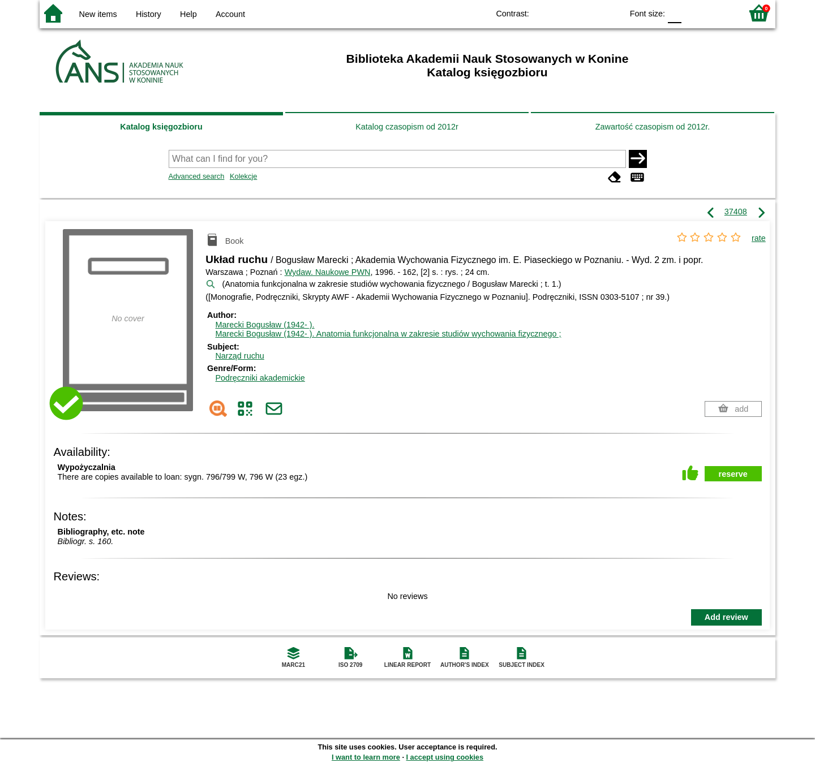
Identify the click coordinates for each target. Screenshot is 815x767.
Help (188, 14)
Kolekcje (243, 176)
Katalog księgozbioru (161, 126)
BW (564, 13)
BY (610, 13)
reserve (733, 474)
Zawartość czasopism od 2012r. (652, 126)
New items (98, 14)
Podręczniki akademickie (259, 377)
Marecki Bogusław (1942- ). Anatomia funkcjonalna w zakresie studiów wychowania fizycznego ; (388, 333)
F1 (694, 13)
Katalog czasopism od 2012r (406, 126)
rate (759, 238)
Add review (726, 617)
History (148, 14)
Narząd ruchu (239, 355)
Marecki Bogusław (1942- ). (264, 324)
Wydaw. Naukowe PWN (328, 272)
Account (230, 14)
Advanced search (197, 176)
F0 (674, 13)
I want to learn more (366, 757)
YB (588, 13)
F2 (720, 13)
